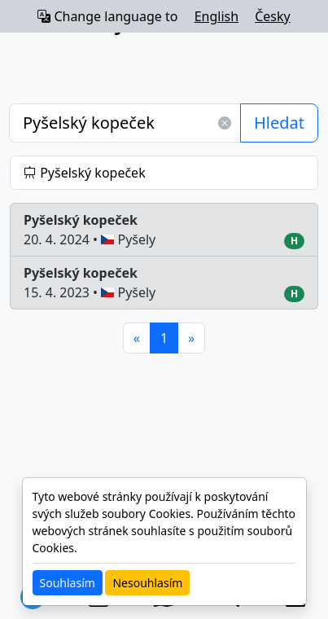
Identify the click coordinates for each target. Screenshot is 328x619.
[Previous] (137, 338)
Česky (273, 16)
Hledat (279, 123)
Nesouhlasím (147, 582)
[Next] (191, 338)
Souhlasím (67, 582)
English (216, 16)
